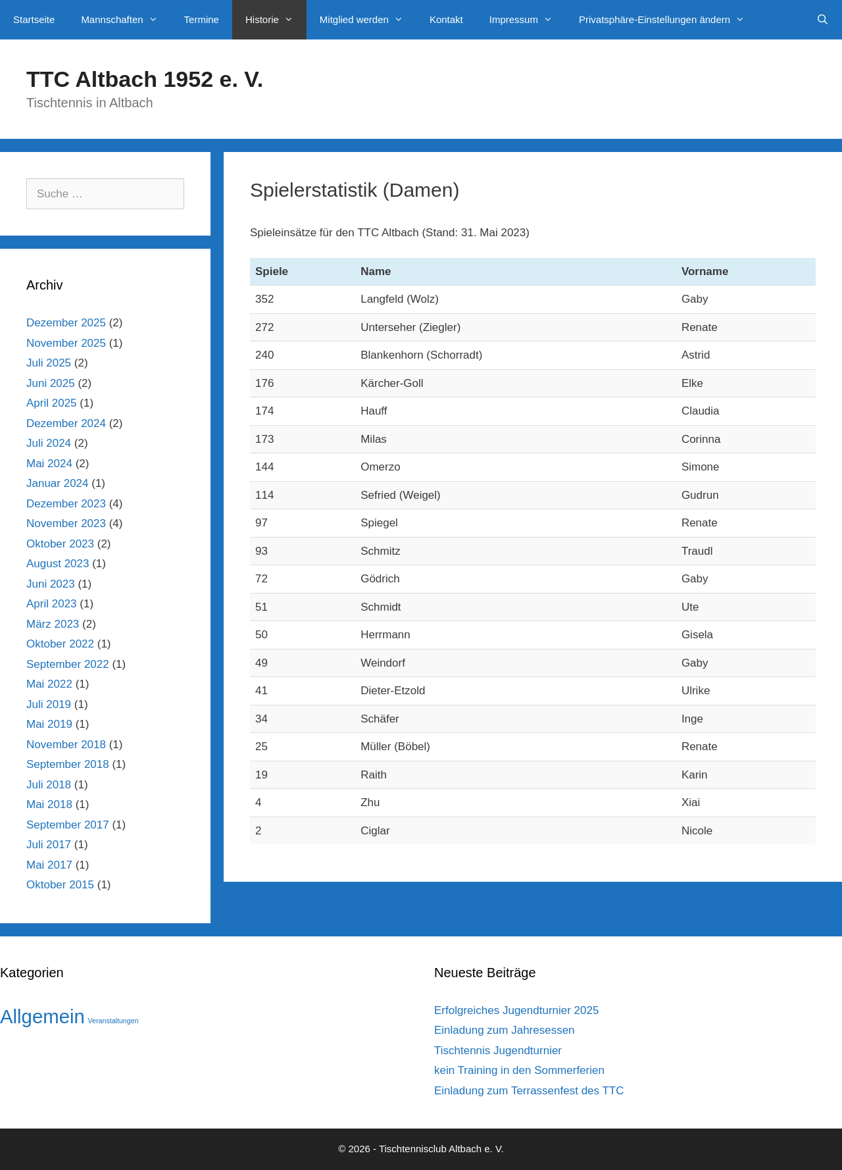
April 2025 (51, 403)
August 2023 (57, 563)
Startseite (34, 19)
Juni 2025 (50, 383)
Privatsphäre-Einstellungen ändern (668, 19)
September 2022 (67, 664)
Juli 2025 (48, 363)
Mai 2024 (49, 463)
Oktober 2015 (60, 884)
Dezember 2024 (66, 423)
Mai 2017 (49, 865)
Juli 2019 (48, 704)
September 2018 (67, 764)
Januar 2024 (57, 483)
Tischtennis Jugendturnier (498, 1050)
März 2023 (52, 624)
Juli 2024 (48, 443)
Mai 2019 (49, 724)
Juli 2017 (48, 844)
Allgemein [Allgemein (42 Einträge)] (42, 1016)
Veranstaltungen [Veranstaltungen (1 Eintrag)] (113, 1021)
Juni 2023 (50, 584)
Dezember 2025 (66, 323)
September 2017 (67, 825)
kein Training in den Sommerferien (519, 1070)
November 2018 (66, 744)
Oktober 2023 (60, 544)
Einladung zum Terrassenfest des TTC (529, 1090)
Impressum (527, 19)
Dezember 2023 (66, 503)
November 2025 (66, 343)
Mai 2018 (49, 804)
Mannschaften (125, 19)
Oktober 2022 (60, 644)
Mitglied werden (368, 19)
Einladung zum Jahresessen (504, 1030)
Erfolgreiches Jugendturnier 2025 (516, 1010)
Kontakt (446, 19)
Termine (201, 19)
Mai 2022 (49, 684)
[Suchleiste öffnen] (822, 19)
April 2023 (51, 604)
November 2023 (66, 523)
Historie (276, 19)
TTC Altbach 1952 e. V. (144, 78)
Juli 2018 (48, 784)
